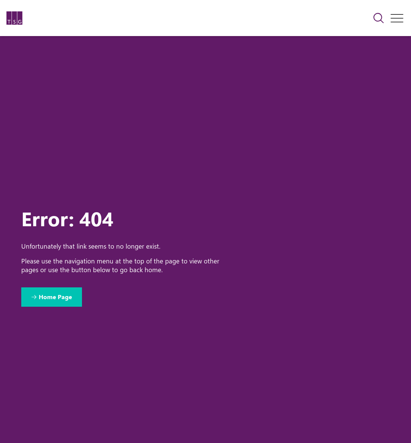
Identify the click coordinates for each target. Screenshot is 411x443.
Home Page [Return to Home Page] (55, 297)
